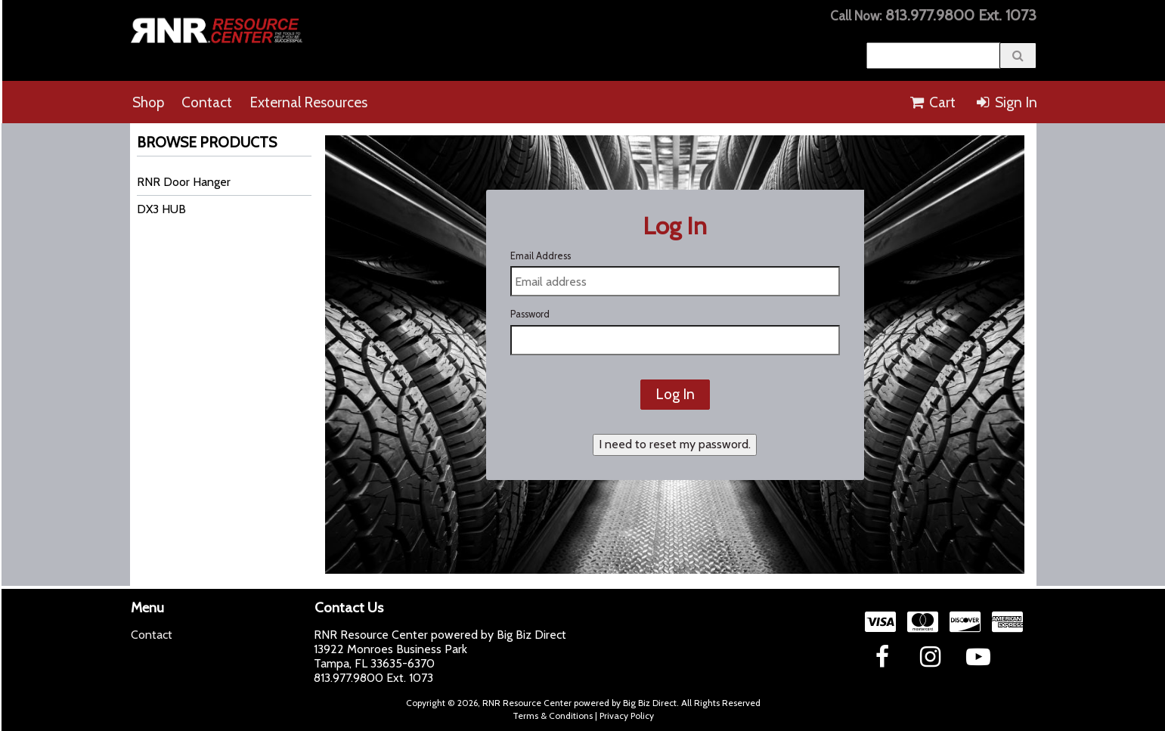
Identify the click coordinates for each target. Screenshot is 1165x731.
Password (530, 314)
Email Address (540, 256)
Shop (148, 102)
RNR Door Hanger (184, 182)
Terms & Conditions (553, 715)
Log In (675, 394)
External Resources (308, 102)
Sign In (1005, 102)
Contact (206, 102)
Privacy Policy (627, 715)
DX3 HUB (161, 209)
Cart (932, 102)
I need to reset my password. (675, 444)
